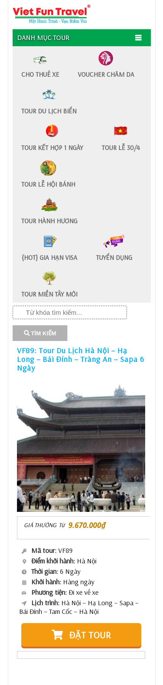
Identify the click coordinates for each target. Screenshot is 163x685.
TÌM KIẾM (40, 333)
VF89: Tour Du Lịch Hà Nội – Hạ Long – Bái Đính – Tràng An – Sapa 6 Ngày (80, 359)
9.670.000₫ (87, 525)
